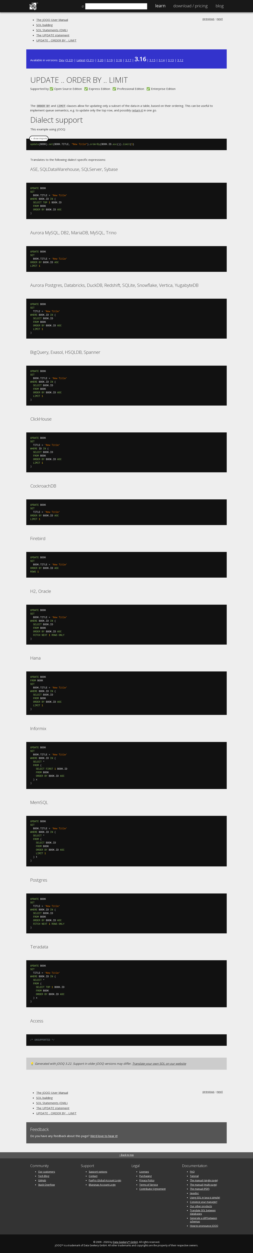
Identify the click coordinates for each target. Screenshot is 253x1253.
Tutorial (194, 1175)
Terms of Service (148, 1184)
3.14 (162, 60)
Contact (93, 1175)
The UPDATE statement (52, 35)
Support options (98, 1171)
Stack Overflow (46, 1184)
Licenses (144, 1171)
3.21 (90, 60)
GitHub (42, 1180)
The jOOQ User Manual (52, 20)
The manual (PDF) (199, 1188)
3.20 (100, 60)
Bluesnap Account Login (102, 1184)
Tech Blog (43, 1175)
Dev (61, 60)
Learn (160, 5)
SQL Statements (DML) (52, 30)
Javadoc (194, 1193)
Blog (220, 5)
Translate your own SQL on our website (159, 1063)
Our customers (46, 1171)
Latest (80, 60)
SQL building (44, 25)
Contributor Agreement (152, 1188)
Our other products (201, 1206)
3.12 (180, 60)
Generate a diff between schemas (203, 1219)
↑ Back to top (126, 1154)
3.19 (110, 60)
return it (137, 110)
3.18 (119, 60)
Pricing (190, 5)
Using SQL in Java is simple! (205, 1197)
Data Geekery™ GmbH (125, 1242)
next (220, 19)
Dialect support (56, 119)
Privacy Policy (146, 1180)
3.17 (128, 60)
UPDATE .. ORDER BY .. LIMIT (56, 40)
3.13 (171, 60)
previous (208, 19)
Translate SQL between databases (203, 1212)
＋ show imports (39, 138)
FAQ (192, 1171)
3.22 (69, 60)
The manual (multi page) (203, 1184)
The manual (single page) (204, 1180)
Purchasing (145, 1175)
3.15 (152, 60)
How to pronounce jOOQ (204, 1225)
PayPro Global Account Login (105, 1180)
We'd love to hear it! (104, 1135)
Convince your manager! (203, 1201)
